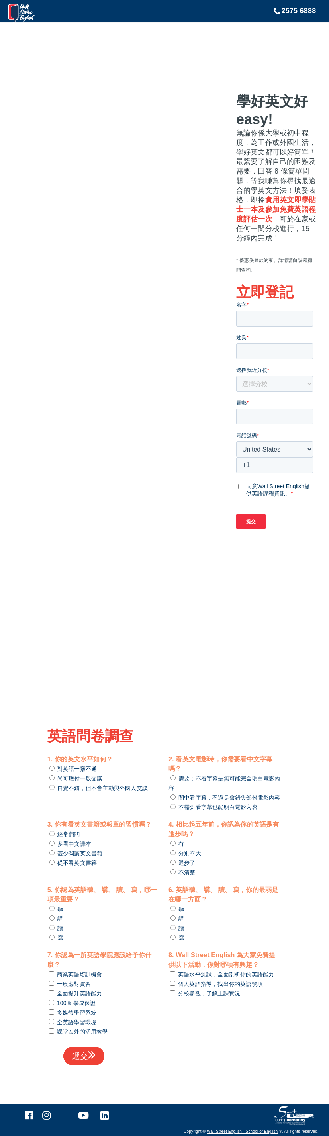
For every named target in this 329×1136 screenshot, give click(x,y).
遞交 (84, 1056)
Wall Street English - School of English (242, 1131)
